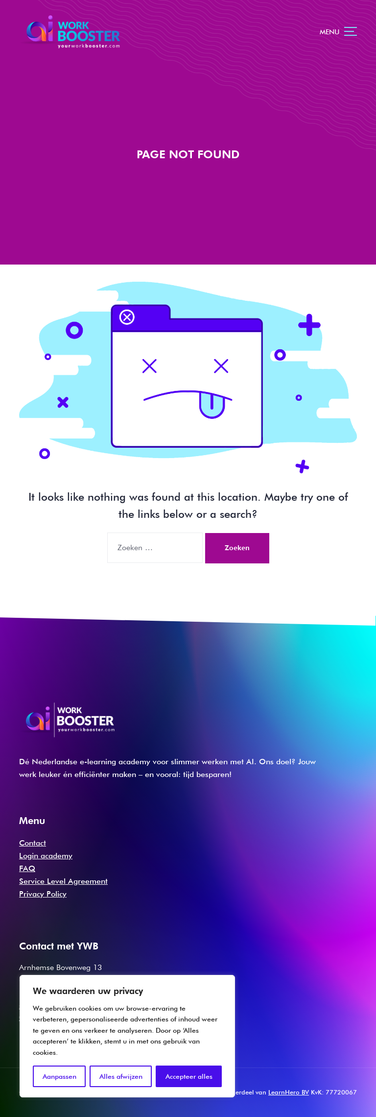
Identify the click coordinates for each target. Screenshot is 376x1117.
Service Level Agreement (63, 881)
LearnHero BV (288, 1092)
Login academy (45, 855)
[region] (127, 1036)
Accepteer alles (188, 1076)
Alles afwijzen (120, 1076)
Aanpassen (59, 1076)
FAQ (27, 868)
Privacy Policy (43, 893)
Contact (32, 843)
